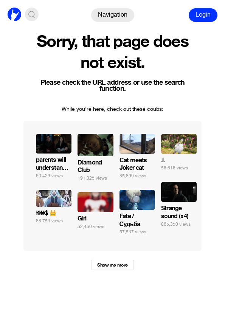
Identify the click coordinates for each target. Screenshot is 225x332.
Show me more (112, 265)
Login (203, 15)
